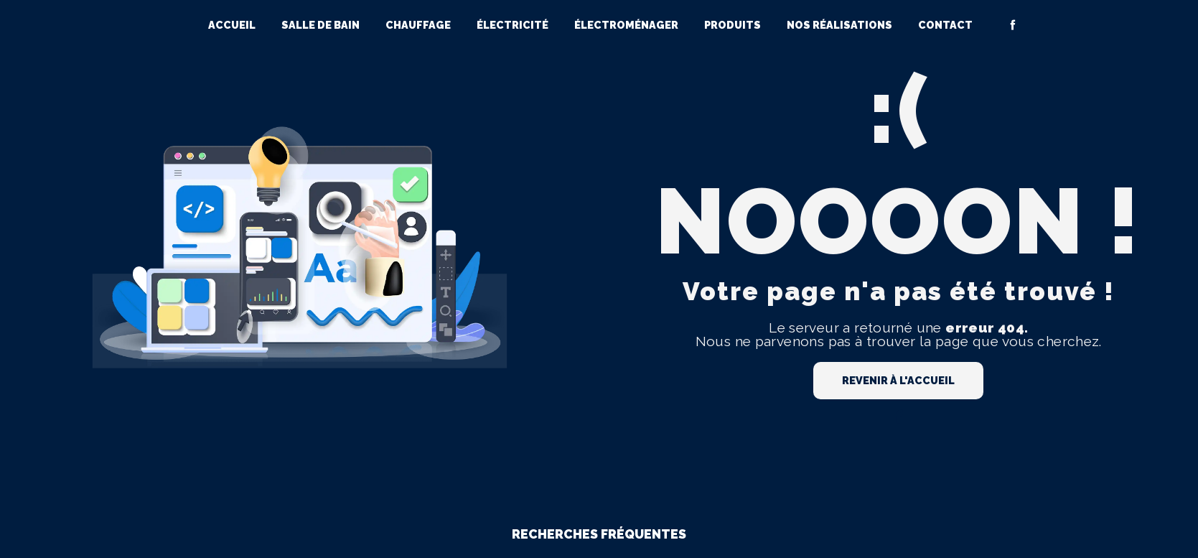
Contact (945, 25)
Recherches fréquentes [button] (599, 533)
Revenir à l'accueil (898, 380)
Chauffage (418, 25)
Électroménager (626, 25)
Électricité (512, 25)
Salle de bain (320, 25)
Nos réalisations (839, 25)
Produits (732, 25)
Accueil (232, 25)
